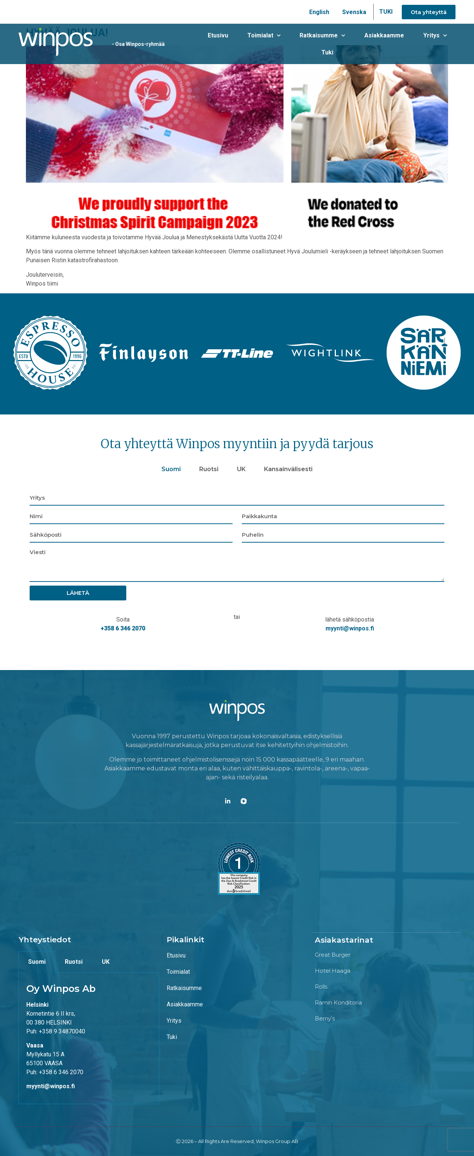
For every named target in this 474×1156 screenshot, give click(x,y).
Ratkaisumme (303, 44)
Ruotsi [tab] (208, 469)
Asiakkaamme (361, 43)
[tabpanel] (237, 564)
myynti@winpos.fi (350, 628)
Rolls (321, 986)
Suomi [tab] (171, 469)
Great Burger (332, 954)
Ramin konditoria (338, 1002)
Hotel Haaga (332, 970)
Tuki (442, 43)
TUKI (386, 11)
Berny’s (325, 1018)
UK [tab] (241, 469)
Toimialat (248, 44)
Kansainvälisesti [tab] (288, 469)
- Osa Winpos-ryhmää (133, 44)
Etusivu (206, 43)
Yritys (409, 44)
